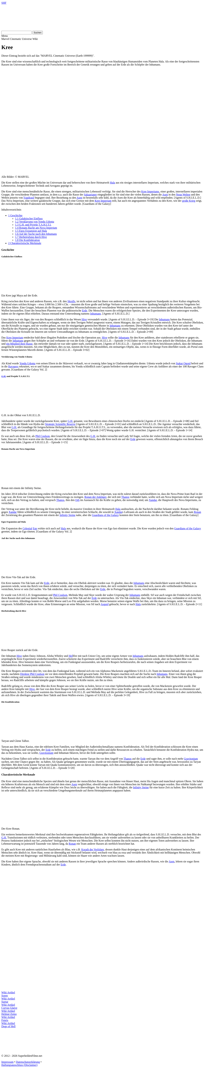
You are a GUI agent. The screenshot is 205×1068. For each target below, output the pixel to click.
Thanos (125, 497)
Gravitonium (46, 752)
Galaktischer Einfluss (29, 218)
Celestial (27, 528)
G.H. (3, 376)
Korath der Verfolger (92, 849)
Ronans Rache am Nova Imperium (36, 227)
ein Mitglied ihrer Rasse (19, 343)
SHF (3, 2)
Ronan (197, 512)
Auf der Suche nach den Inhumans (36, 233)
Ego (35, 528)
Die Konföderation (27, 240)
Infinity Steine (67, 515)
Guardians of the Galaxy (105, 515)
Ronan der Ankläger (95, 497)
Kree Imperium (103, 200)
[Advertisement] (102, 93)
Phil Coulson (42, 436)
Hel (71, 655)
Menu (4, 35)
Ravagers (13, 366)
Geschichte (15, 215)
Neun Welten (183, 194)
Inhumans (95, 313)
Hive (84, 319)
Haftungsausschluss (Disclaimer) (19, 1065)
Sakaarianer (90, 194)
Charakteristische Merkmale (24, 243)
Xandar (153, 500)
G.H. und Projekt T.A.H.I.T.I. (33, 224)
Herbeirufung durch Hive (31, 237)
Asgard (104, 604)
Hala (112, 182)
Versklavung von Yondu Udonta (34, 221)
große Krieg (188, 200)
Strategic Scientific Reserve (60, 424)
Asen (165, 194)
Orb (77, 500)
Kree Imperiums (150, 191)
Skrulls (71, 301)
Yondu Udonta (27, 363)
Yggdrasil (28, 197)
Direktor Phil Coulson (32, 674)
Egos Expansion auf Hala (31, 230)
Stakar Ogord (183, 363)
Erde (84, 310)
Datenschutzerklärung (28, 1061)
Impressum (7, 1061)
